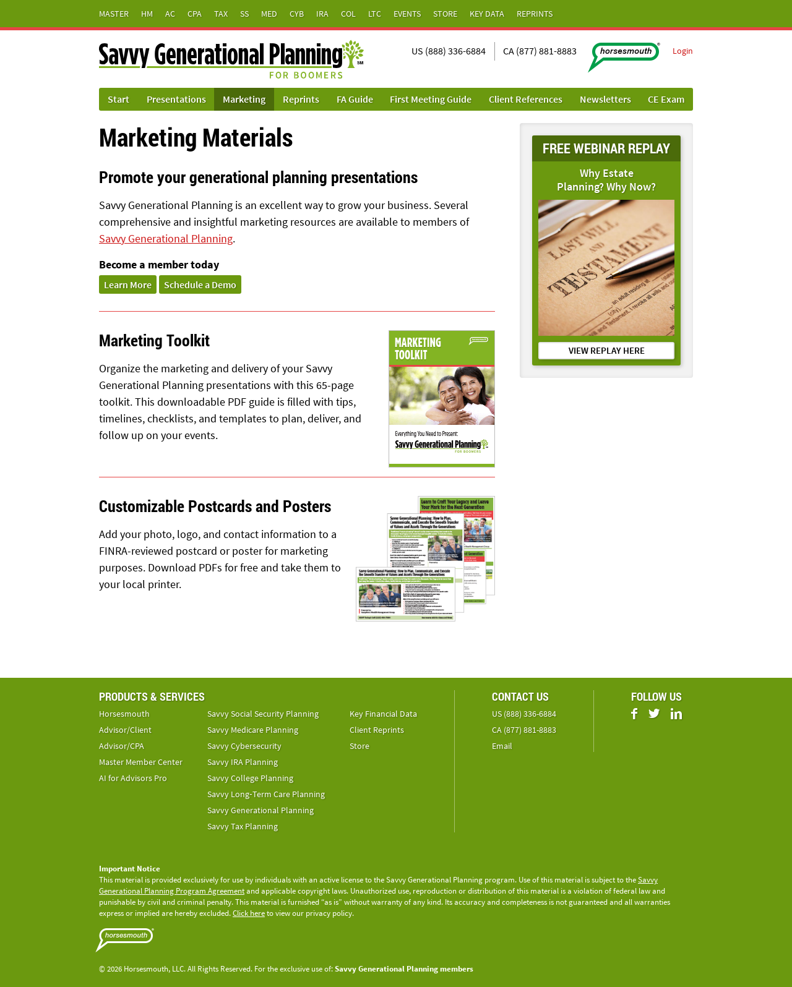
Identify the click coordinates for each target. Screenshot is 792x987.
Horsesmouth (124, 713)
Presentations (176, 99)
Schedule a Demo (200, 284)
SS (244, 13)
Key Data (487, 13)
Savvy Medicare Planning (252, 729)
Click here (249, 913)
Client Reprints (377, 729)
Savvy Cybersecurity (244, 745)
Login (683, 50)
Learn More (128, 284)
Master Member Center (141, 761)
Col (348, 13)
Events (407, 13)
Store (445, 13)
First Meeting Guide (430, 99)
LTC (374, 13)
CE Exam (666, 99)
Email (502, 745)
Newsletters (605, 99)
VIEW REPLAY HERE (607, 350)
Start (118, 99)
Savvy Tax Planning (242, 826)
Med (269, 13)
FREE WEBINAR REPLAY (606, 148)
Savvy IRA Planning (242, 761)
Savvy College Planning (250, 778)
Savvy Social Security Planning (263, 713)
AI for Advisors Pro (133, 778)
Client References (525, 99)
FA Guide (355, 99)
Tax (221, 13)
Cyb (297, 13)
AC (170, 13)
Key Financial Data (383, 713)
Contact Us (520, 696)
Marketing (244, 99)
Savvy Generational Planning (166, 238)
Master (114, 13)
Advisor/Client (125, 729)
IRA (322, 13)
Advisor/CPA (121, 745)
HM (147, 13)
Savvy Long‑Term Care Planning (266, 794)
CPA (194, 13)
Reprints (535, 13)
